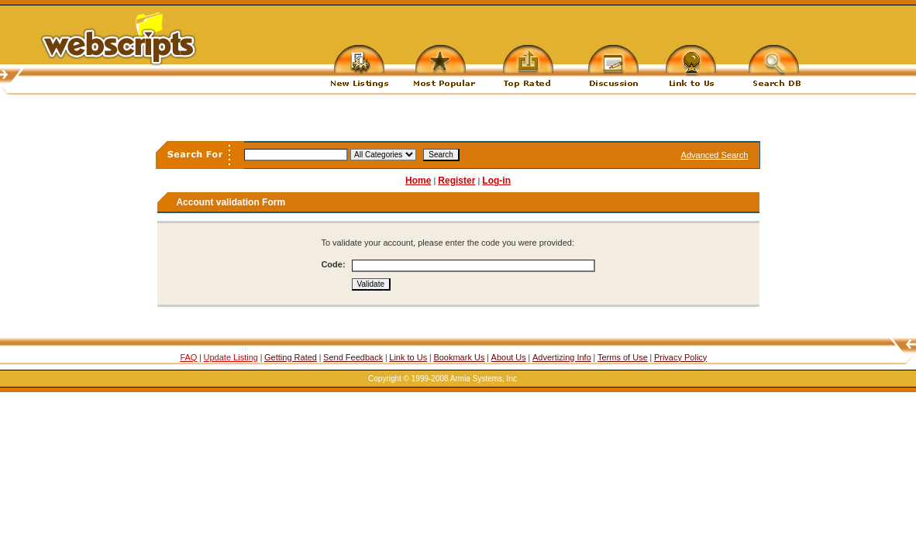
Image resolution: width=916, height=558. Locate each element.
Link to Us (408, 357)
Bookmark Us (458, 357)
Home (418, 180)
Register (456, 180)
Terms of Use (622, 357)
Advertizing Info (561, 357)
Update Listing (231, 357)
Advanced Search (715, 155)
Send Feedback (353, 357)
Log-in (496, 180)
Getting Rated (290, 357)
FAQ (188, 357)
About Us (508, 357)
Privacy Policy (680, 357)
